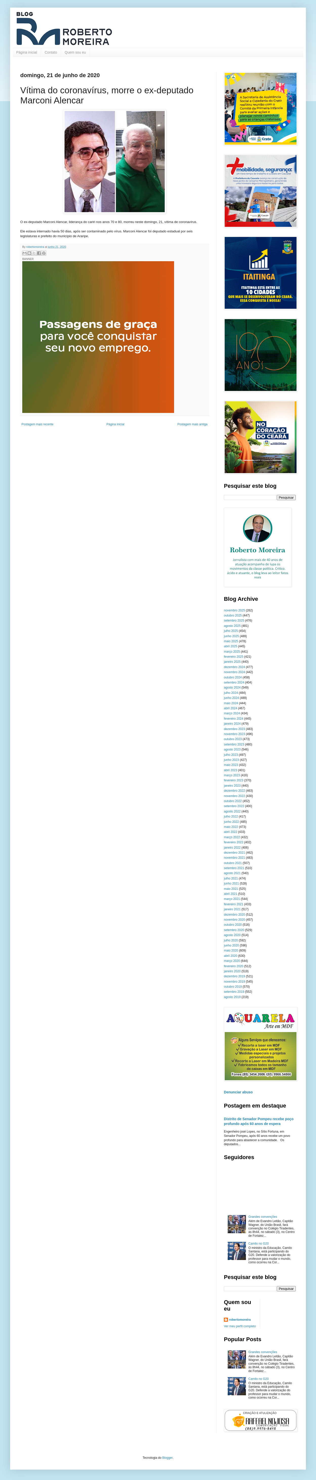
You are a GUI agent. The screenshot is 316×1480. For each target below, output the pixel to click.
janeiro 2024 (232, 723)
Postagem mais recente (37, 424)
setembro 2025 (234, 620)
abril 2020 (230, 956)
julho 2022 (231, 816)
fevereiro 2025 (233, 656)
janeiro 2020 (232, 971)
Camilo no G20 (258, 1243)
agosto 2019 (232, 997)
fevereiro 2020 (233, 966)
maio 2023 (231, 765)
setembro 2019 (234, 991)
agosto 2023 (232, 749)
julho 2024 (231, 693)
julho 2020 (231, 940)
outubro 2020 (233, 924)
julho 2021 (231, 878)
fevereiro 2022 (233, 842)
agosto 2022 (232, 811)
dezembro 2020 (234, 914)
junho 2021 (231, 883)
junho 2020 (231, 945)
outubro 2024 (233, 677)
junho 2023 (231, 760)
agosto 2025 (232, 626)
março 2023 (232, 775)
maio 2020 (231, 950)
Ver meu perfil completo (240, 1326)
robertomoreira (240, 1319)
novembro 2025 (234, 610)
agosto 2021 (232, 873)
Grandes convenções (262, 1217)
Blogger (167, 1458)
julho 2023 (231, 755)
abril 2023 (230, 770)
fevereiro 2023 (233, 780)
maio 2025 (231, 641)
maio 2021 (231, 889)
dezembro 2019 (234, 976)
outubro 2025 (233, 615)
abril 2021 (230, 894)
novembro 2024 (234, 672)
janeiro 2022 (232, 847)
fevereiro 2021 (233, 904)
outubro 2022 (233, 801)
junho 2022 (231, 822)
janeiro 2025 (232, 662)
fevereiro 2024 (233, 718)
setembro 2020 (234, 930)
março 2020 (232, 961)
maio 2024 (231, 703)
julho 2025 (231, 631)
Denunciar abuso (238, 1092)
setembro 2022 (234, 806)
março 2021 (232, 899)
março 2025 (232, 651)
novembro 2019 (234, 981)
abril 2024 (230, 708)
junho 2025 (231, 636)
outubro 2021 (233, 863)
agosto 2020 (232, 935)
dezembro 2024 (234, 667)
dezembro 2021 (234, 852)
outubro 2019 (233, 986)
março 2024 (232, 713)
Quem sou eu (75, 52)
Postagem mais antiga (192, 424)
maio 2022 (231, 827)
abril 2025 (230, 646)
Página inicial (26, 52)
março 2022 (232, 837)
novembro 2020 (234, 919)
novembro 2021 (234, 857)
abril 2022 (230, 832)
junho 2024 (231, 698)
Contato (51, 52)
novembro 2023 (234, 734)
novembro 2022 (234, 796)
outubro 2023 (233, 739)
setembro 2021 (234, 868)
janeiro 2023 (232, 785)
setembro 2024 (234, 682)
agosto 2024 (232, 687)
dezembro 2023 (234, 729)
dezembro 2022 (234, 790)
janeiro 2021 (232, 909)
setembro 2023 (234, 744)
